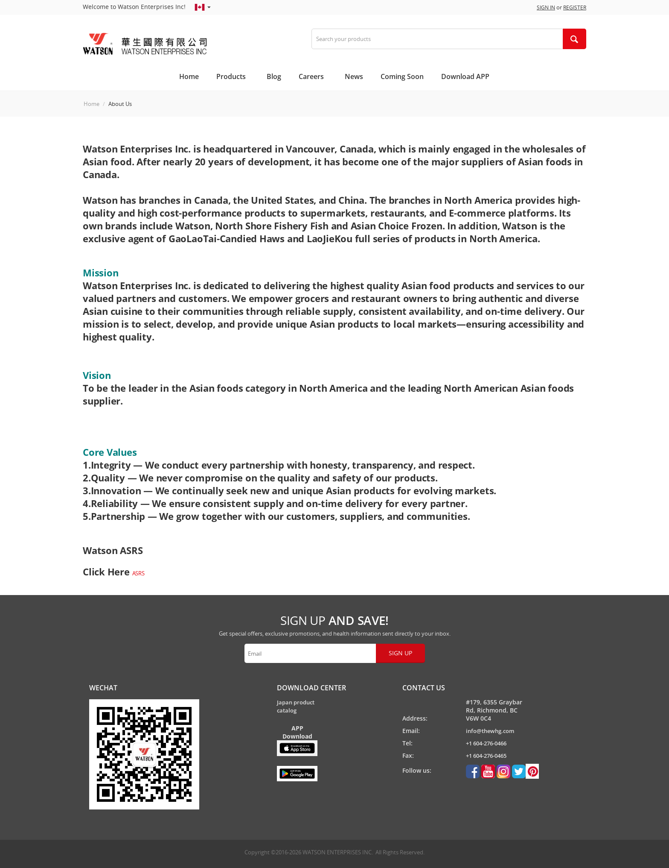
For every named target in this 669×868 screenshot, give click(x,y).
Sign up (400, 653)
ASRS (138, 573)
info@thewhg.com (490, 731)
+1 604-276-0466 (486, 743)
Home (91, 104)
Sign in (546, 7)
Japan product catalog (295, 706)
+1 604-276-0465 (486, 756)
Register (574, 7)
